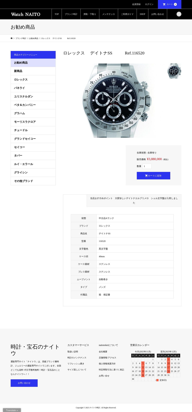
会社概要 (103, 352)
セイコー (19, 147)
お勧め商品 (21, 62)
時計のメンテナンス (77, 358)
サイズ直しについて (77, 370)
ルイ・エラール (23, 164)
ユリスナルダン (23, 96)
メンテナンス (108, 14)
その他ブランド (23, 181)
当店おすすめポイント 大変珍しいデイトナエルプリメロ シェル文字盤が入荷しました (134, 200)
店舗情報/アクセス (107, 358)
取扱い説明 (73, 352)
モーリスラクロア (25, 121)
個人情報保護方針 (107, 364)
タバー (18, 155)
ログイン (149, 4)
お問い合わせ (157, 14)
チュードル (21, 130)
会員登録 (136, 4)
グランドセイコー (25, 138)
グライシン (21, 172)
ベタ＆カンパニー (25, 104)
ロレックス (21, 79)
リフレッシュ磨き (76, 364)
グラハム (19, 113)
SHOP (142, 14)
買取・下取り (90, 14)
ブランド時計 (71, 14)
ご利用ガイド (127, 14)
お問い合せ (104, 376)
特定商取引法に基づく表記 (111, 370)
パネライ (19, 87)
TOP (57, 14)
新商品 (18, 71)
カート (172, 4)
